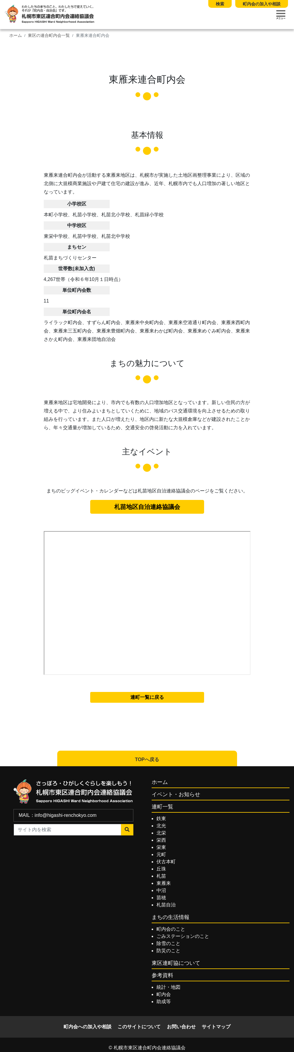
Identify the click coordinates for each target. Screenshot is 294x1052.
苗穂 (161, 897)
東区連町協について (176, 963)
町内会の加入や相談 (262, 3)
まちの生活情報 (170, 917)
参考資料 (162, 975)
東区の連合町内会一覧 (49, 35)
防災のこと (168, 950)
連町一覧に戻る (147, 697)
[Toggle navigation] (280, 15)
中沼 (161, 890)
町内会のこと (170, 929)
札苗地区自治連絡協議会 (147, 507)
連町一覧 (162, 807)
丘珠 (161, 868)
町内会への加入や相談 (87, 1026)
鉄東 (161, 818)
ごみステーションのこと (182, 936)
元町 (161, 854)
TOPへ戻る (147, 759)
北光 (161, 825)
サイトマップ (216, 1026)
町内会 (163, 994)
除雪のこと (168, 943)
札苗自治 (166, 904)
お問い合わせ (181, 1026)
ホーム (15, 35)
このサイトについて (139, 1026)
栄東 (161, 847)
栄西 (161, 840)
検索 (220, 3)
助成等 (163, 1001)
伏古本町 (166, 861)
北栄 (161, 832)
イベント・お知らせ (176, 794)
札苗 (161, 876)
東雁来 (163, 883)
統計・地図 (168, 987)
